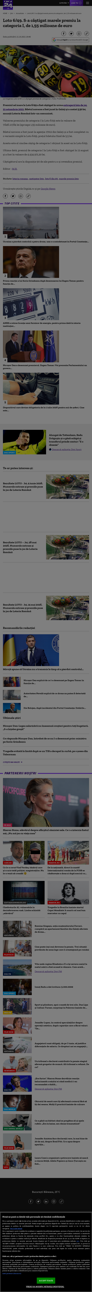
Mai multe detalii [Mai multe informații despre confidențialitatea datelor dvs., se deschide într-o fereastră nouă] (16, 1228)
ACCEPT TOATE (46, 1281)
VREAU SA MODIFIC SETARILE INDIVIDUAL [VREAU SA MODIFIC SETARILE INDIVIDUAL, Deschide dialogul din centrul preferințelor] (45, 1286)
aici (77, 1241)
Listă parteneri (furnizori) (11, 1273)
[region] (46, 1252)
